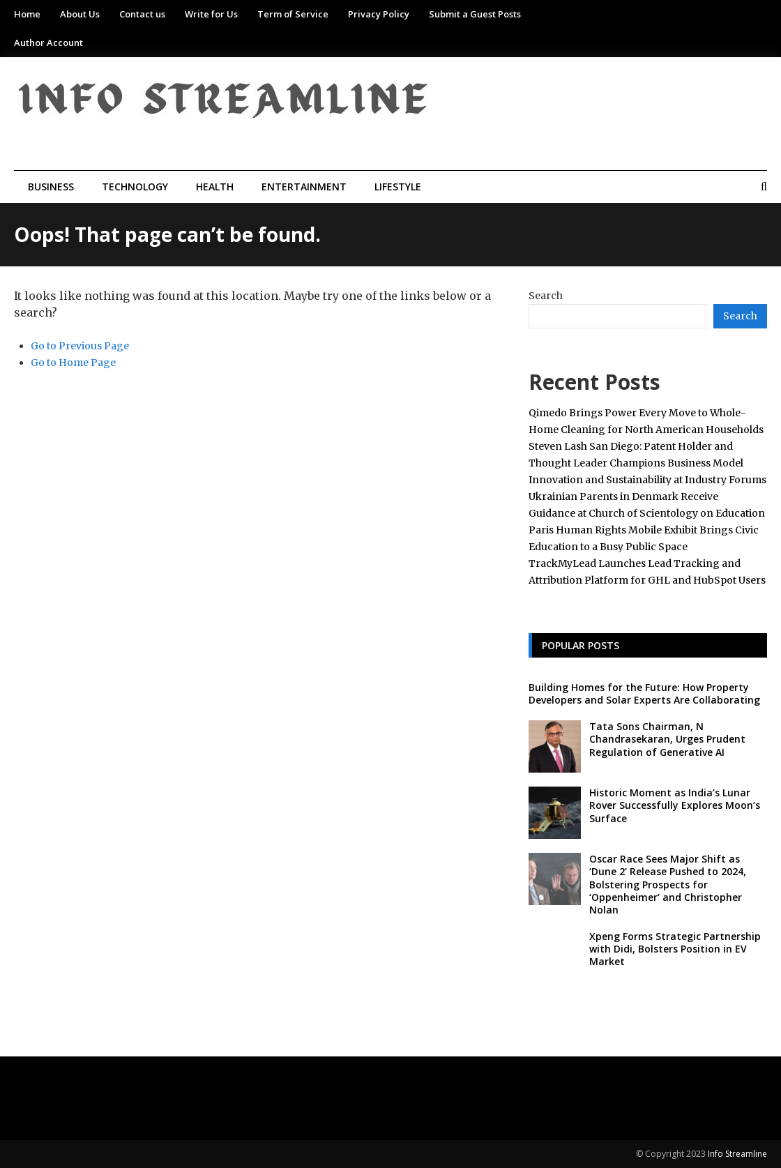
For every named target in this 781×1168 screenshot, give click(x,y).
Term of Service (292, 14)
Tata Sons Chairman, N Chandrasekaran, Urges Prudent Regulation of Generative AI (667, 739)
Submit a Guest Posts (475, 14)
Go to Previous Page (80, 346)
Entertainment (304, 186)
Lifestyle (397, 186)
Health (215, 186)
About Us (80, 14)
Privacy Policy (378, 14)
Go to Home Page (73, 362)
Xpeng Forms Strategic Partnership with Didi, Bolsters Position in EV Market (675, 949)
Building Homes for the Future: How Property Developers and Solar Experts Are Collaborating (644, 693)
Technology (135, 186)
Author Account (48, 42)
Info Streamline (737, 1154)
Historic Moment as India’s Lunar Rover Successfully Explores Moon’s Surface (674, 805)
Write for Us (211, 14)
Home (27, 14)
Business (51, 186)
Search (546, 295)
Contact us (142, 14)
